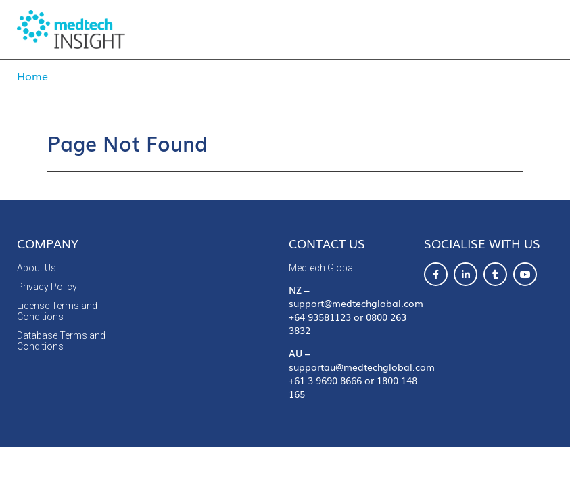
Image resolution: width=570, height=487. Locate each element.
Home (32, 76)
